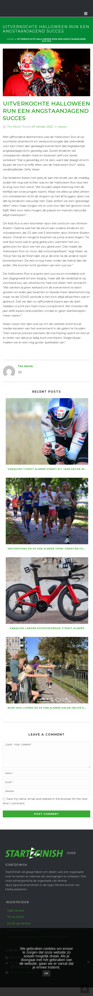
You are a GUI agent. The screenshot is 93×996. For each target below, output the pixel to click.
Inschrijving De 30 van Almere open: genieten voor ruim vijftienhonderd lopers (48, 548)
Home (10, 39)
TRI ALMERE (15, 921)
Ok (46, 973)
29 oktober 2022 (42, 126)
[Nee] (88, 962)
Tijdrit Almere (15, 915)
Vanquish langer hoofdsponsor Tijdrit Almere (47, 628)
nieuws (62, 126)
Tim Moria (13, 126)
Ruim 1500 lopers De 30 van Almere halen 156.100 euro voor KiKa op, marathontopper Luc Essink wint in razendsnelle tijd (48, 707)
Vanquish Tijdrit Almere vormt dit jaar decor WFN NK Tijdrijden (48, 469)
